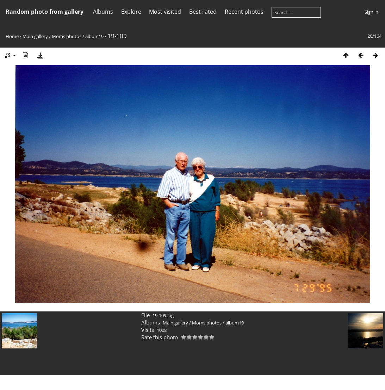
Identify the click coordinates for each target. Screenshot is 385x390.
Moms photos (66, 36)
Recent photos (244, 12)
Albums (103, 12)
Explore (131, 12)
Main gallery (35, 36)
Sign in (371, 12)
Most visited (165, 12)
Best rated (203, 12)
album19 (94, 36)
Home (12, 36)
